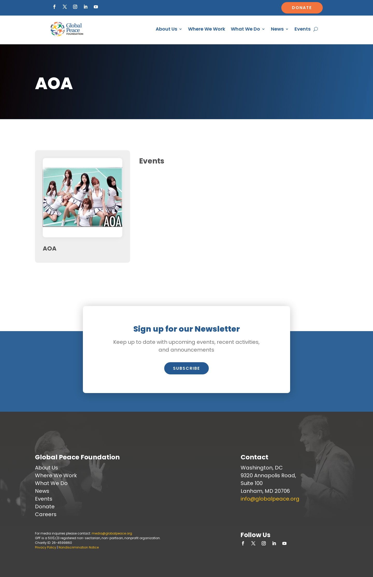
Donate (302, 8)
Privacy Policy (45, 547)
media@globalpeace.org (112, 533)
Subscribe (186, 368)
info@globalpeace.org (270, 498)
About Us (166, 29)
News (277, 29)
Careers (45, 514)
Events (303, 29)
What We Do (245, 29)
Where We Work (206, 29)
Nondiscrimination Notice (79, 547)
